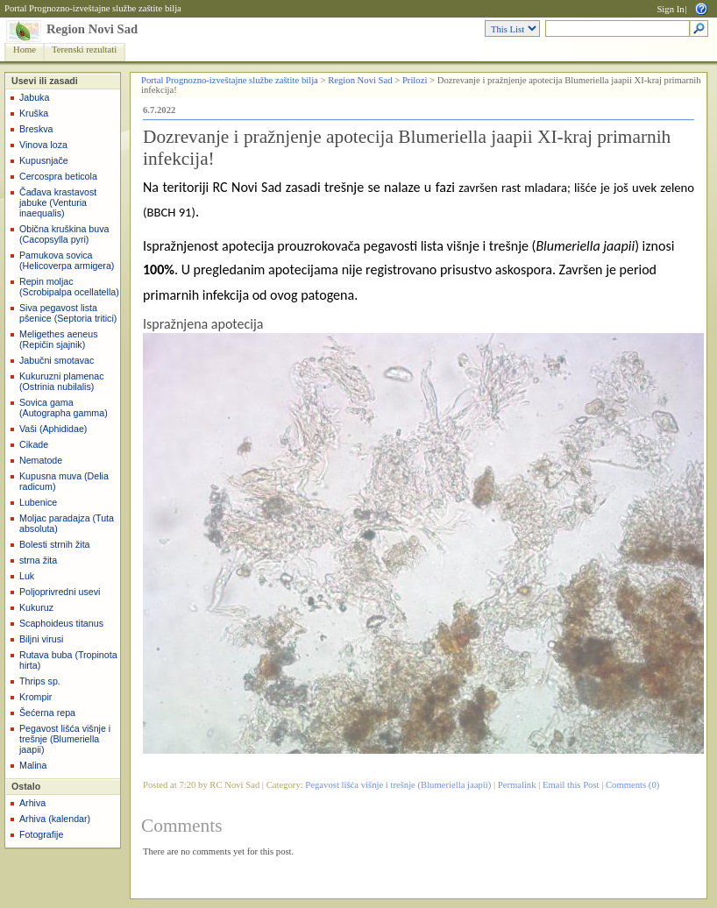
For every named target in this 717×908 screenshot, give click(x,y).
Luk (26, 576)
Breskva (36, 129)
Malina (32, 765)
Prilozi (414, 80)
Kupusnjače (43, 160)
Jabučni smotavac (56, 360)
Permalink (517, 785)
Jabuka (34, 97)
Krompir (35, 697)
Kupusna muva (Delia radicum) (64, 481)
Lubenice (38, 502)
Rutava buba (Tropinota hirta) (68, 659)
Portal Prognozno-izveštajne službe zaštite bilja (92, 8)
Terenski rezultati (84, 49)
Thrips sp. (39, 681)
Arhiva (32, 803)
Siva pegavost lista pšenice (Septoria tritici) (68, 312)
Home (24, 49)
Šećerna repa (47, 712)
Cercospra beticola (58, 176)
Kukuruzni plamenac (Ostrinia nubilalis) (61, 381)
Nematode (40, 460)
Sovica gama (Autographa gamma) (63, 407)
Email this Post (571, 785)
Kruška (33, 113)
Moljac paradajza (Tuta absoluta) (66, 523)
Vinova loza (43, 144)
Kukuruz (36, 607)
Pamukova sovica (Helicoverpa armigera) (66, 260)
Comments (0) (632, 785)
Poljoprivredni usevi (59, 591)
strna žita (38, 560)
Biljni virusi (41, 639)
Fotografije (41, 834)
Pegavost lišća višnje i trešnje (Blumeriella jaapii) (64, 739)
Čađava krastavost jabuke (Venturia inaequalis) (57, 202)
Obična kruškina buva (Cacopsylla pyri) (64, 234)
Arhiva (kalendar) (54, 818)
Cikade (33, 444)
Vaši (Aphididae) (53, 428)
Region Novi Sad (92, 29)
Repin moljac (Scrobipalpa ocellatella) (69, 286)
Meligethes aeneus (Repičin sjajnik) (58, 339)
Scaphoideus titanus (61, 623)
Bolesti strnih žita (54, 544)
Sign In (670, 9)
